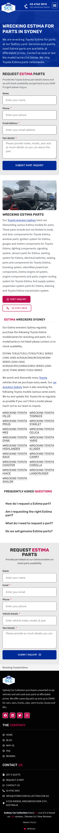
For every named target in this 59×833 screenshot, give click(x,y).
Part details (9, 138)
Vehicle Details (11, 614)
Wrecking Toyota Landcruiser (42, 471)
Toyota (43, 378)
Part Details (9, 628)
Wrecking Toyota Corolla (42, 463)
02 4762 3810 (38, 4)
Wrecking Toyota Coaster (15, 463)
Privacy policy (29, 822)
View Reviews (45, 816)
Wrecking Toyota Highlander (15, 447)
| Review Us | (31, 816)
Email (6, 585)
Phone (6, 108)
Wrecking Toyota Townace (42, 414)
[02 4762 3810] (26, 5)
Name (6, 93)
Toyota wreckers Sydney (22, 220)
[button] (55, 5)
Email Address (10, 123)
